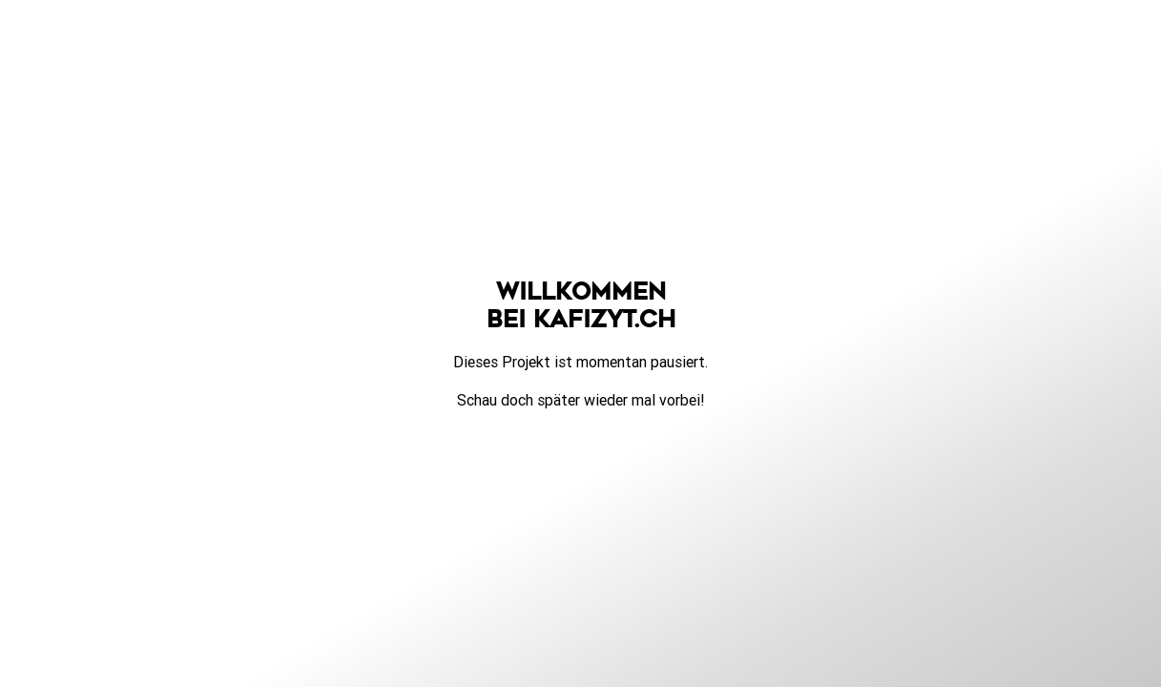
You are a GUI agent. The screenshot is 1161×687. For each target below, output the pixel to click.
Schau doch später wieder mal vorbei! (581, 399)
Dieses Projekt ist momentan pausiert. (580, 361)
